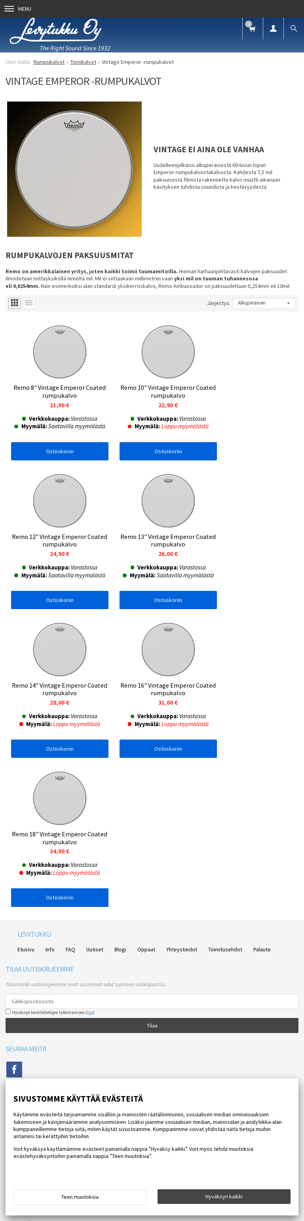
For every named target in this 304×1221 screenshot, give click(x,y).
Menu (17, 8)
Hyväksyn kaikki (224, 1196)
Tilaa (152, 872)
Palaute (262, 796)
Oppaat (146, 796)
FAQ (70, 796)
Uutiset (94, 796)
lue (90, 859)
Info (50, 796)
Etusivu (25, 796)
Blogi (120, 796)
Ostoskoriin (54, 452)
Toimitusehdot (225, 796)
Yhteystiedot (181, 796)
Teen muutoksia (80, 1196)
